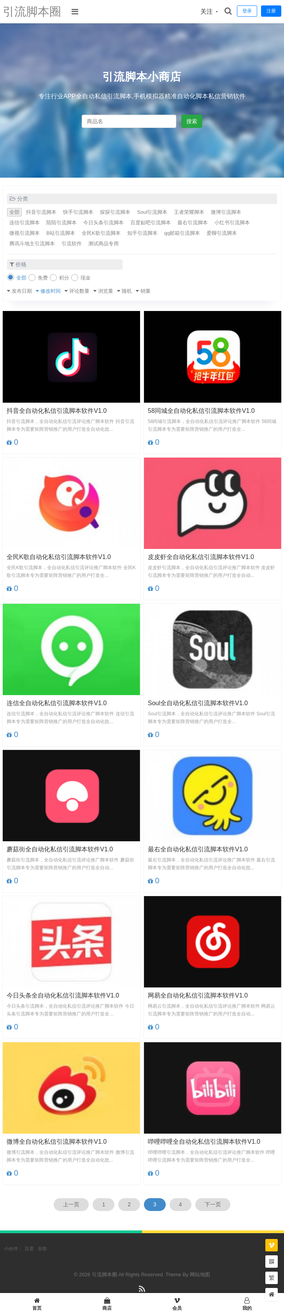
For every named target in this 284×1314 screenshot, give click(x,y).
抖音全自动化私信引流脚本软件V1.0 (57, 410)
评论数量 (79, 291)
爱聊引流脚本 (222, 233)
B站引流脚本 (60, 233)
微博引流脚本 (226, 212)
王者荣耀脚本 (189, 212)
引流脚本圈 (32, 11)
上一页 (71, 1204)
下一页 (213, 1204)
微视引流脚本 (24, 233)
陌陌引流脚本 (61, 222)
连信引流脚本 (24, 222)
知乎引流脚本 (142, 233)
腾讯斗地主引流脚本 (32, 243)
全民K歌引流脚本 (101, 233)
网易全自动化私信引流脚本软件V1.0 (198, 995)
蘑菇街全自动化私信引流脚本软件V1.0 (60, 849)
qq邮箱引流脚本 (182, 233)
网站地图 (200, 1274)
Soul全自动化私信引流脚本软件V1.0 (198, 703)
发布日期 (22, 291)
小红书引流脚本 (232, 222)
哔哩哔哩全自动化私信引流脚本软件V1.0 (204, 1141)
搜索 (191, 121)
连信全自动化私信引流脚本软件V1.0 (57, 703)
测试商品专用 (103, 243)
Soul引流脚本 (152, 212)
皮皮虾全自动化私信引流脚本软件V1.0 (201, 557)
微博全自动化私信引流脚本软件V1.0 (57, 1141)
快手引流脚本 (78, 212)
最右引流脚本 (192, 222)
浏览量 (105, 291)
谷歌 (42, 1248)
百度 (29, 1248)
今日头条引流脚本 (103, 222)
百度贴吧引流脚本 (150, 222)
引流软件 (71, 243)
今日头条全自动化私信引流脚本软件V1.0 (63, 995)
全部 (14, 212)
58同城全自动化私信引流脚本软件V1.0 (201, 410)
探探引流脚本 (115, 212)
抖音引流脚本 (41, 212)
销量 (145, 291)
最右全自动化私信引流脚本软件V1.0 (198, 849)
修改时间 (50, 291)
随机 (127, 291)
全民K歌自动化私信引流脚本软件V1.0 (59, 557)
